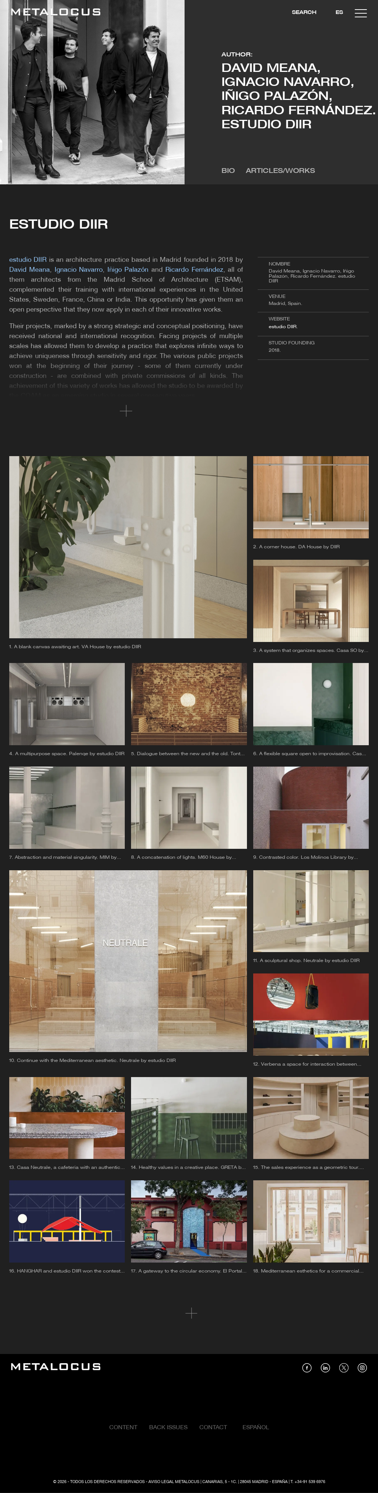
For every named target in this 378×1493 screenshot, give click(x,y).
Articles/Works (280, 171)
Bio (228, 171)
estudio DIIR (282, 327)
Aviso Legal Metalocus (173, 1482)
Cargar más (189, 1313)
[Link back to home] (55, 13)
